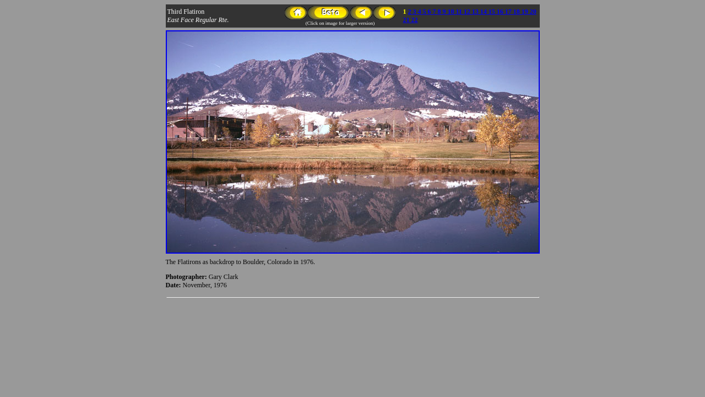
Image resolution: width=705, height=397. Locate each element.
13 (476, 11)
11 (460, 11)
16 (501, 11)
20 (533, 11)
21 (407, 20)
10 (452, 11)
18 (517, 11)
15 (493, 11)
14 (484, 11)
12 (468, 11)
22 (414, 20)
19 (526, 11)
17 (509, 11)
